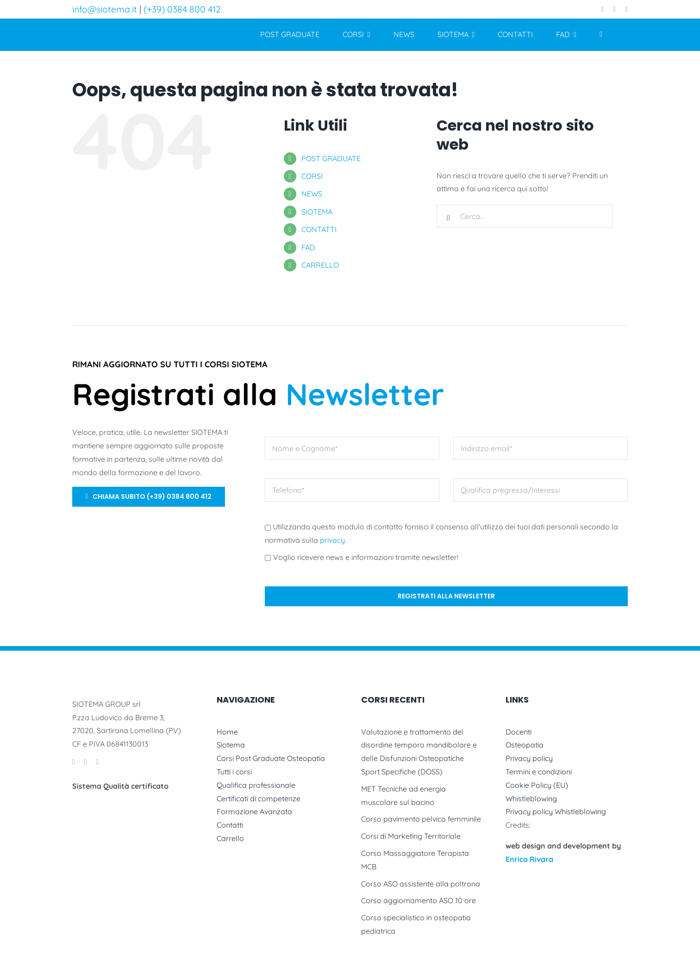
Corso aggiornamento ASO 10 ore (418, 900)
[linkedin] (626, 9)
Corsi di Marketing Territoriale (411, 836)
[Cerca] (448, 218)
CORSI (312, 176)
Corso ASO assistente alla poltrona (420, 883)
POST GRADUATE (331, 158)
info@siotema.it (104, 9)
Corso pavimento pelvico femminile (421, 818)
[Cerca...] (524, 216)
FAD (308, 247)
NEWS (311, 193)
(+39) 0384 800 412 (182, 9)
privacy (332, 540)
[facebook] (602, 9)
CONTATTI (319, 229)
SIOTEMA (316, 211)
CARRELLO (320, 265)
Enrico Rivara (529, 859)
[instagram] (614, 9)
